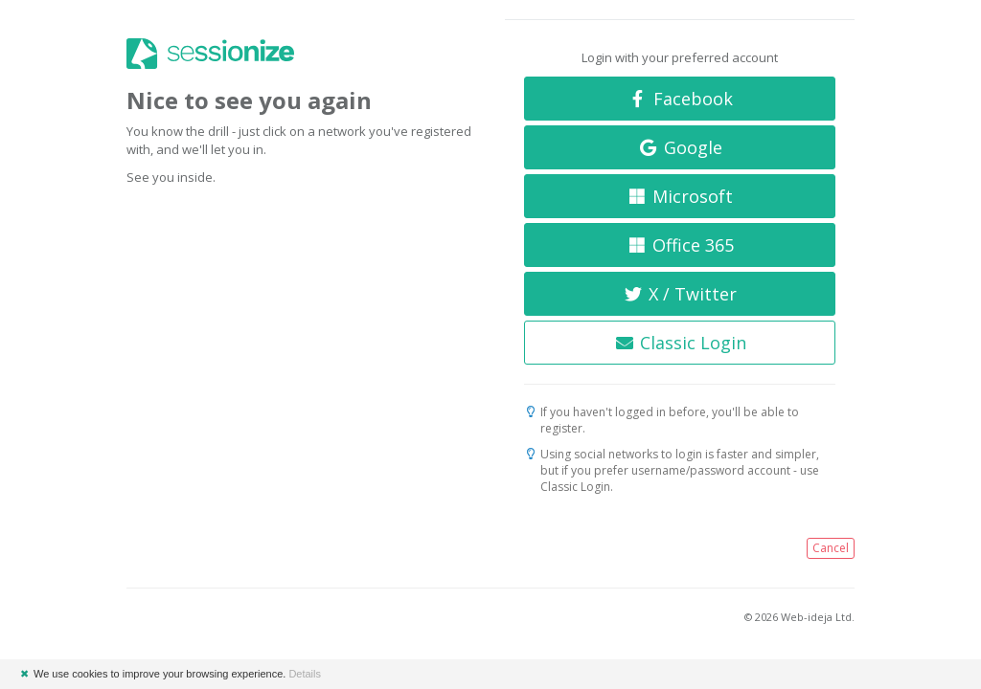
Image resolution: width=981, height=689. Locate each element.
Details (304, 673)
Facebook (680, 98)
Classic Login (679, 342)
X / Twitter (680, 293)
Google (679, 147)
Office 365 (680, 244)
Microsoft (680, 196)
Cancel (830, 548)
